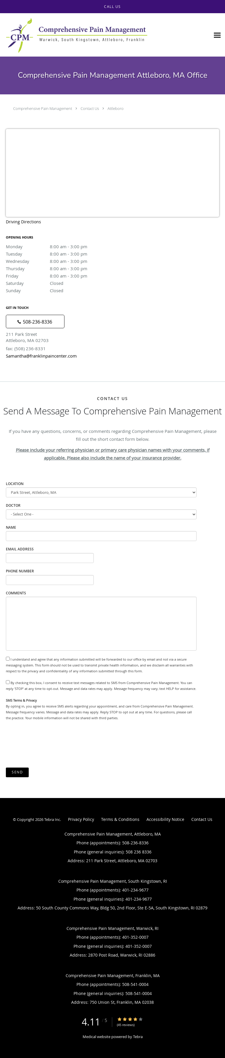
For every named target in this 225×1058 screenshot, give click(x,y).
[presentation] (50, 744)
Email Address (20, 549)
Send (17, 772)
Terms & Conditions (120, 819)
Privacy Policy (81, 819)
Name (11, 527)
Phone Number (20, 571)
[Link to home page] (105, 35)
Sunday (57, 290)
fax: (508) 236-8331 (26, 348)
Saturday (57, 283)
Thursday (57, 268)
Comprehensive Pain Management (42, 108)
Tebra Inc (52, 819)
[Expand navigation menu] (217, 35)
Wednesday (57, 261)
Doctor (13, 505)
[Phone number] (35, 321)
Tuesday (57, 254)
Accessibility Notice (165, 819)
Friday (57, 276)
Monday (57, 246)
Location (14, 483)
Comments (16, 593)
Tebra (138, 1036)
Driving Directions (23, 221)
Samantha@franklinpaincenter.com (41, 356)
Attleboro (116, 108)
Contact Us (90, 108)
